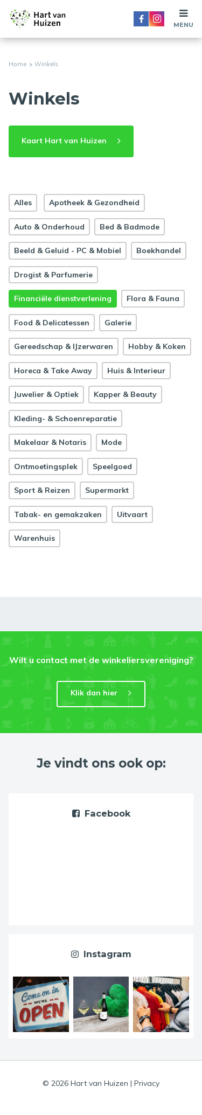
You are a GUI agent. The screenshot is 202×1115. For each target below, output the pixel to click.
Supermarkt (107, 490)
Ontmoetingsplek (46, 466)
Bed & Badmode (129, 227)
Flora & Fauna (153, 298)
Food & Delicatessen (51, 322)
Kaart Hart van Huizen (64, 140)
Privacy (146, 1083)
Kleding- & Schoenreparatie (65, 418)
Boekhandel (158, 250)
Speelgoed (112, 466)
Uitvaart (132, 514)
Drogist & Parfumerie (53, 275)
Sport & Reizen (42, 490)
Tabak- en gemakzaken (58, 514)
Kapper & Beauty (125, 394)
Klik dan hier (94, 693)
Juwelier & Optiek (46, 394)
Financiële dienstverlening (63, 298)
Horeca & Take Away (53, 370)
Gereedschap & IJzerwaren (63, 346)
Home (17, 64)
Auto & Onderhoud (49, 227)
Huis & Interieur (136, 370)
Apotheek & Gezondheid (94, 202)
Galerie (118, 322)
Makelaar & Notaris (50, 442)
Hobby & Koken (157, 346)
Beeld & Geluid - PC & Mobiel (67, 250)
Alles (23, 202)
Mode (111, 442)
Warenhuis (34, 538)
